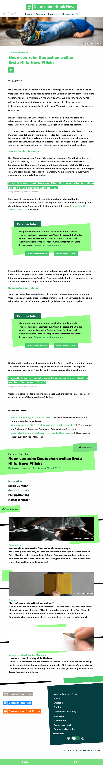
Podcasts (40, 14)
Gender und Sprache (64, 729)
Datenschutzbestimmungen (48, 245)
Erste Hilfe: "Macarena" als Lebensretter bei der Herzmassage (42, 433)
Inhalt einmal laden (37, 253)
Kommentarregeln (63, 724)
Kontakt (58, 698)
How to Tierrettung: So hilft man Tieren (31, 417)
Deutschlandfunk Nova (65, 693)
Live (26, 761)
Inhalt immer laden (66, 253)
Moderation (68, 14)
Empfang (58, 702)
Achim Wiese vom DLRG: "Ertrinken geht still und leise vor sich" (43, 425)
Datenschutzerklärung (65, 711)
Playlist (77, 761)
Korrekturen (60, 720)
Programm (53, 14)
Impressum (59, 716)
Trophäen (58, 707)
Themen (29, 14)
